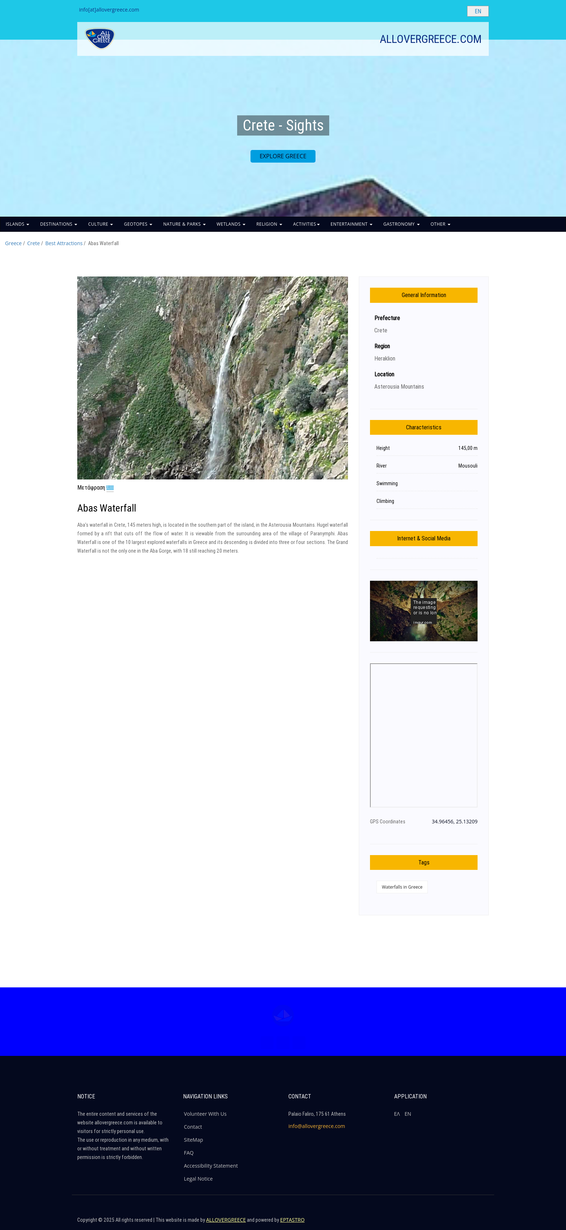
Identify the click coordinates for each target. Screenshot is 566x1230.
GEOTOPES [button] (138, 224)
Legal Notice (198, 1178)
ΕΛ (397, 1113)
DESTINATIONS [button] (58, 224)
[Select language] (478, 11)
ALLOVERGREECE (226, 1219)
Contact (193, 1126)
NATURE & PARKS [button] (184, 224)
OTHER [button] (440, 224)
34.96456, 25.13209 (455, 821)
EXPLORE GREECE (283, 156)
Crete (33, 243)
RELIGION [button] (269, 224)
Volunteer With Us (205, 1113)
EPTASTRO (292, 1219)
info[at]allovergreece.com (109, 9)
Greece (13, 243)
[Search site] (455, 11)
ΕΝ (408, 1113)
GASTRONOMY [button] (401, 224)
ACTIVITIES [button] (306, 224)
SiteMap (193, 1139)
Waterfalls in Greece (402, 887)
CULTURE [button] (100, 224)
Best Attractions (63, 243)
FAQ (189, 1152)
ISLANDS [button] (17, 224)
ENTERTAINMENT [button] (352, 224)
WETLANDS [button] (231, 224)
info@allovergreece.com (316, 1126)
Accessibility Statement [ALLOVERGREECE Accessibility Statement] (211, 1165)
